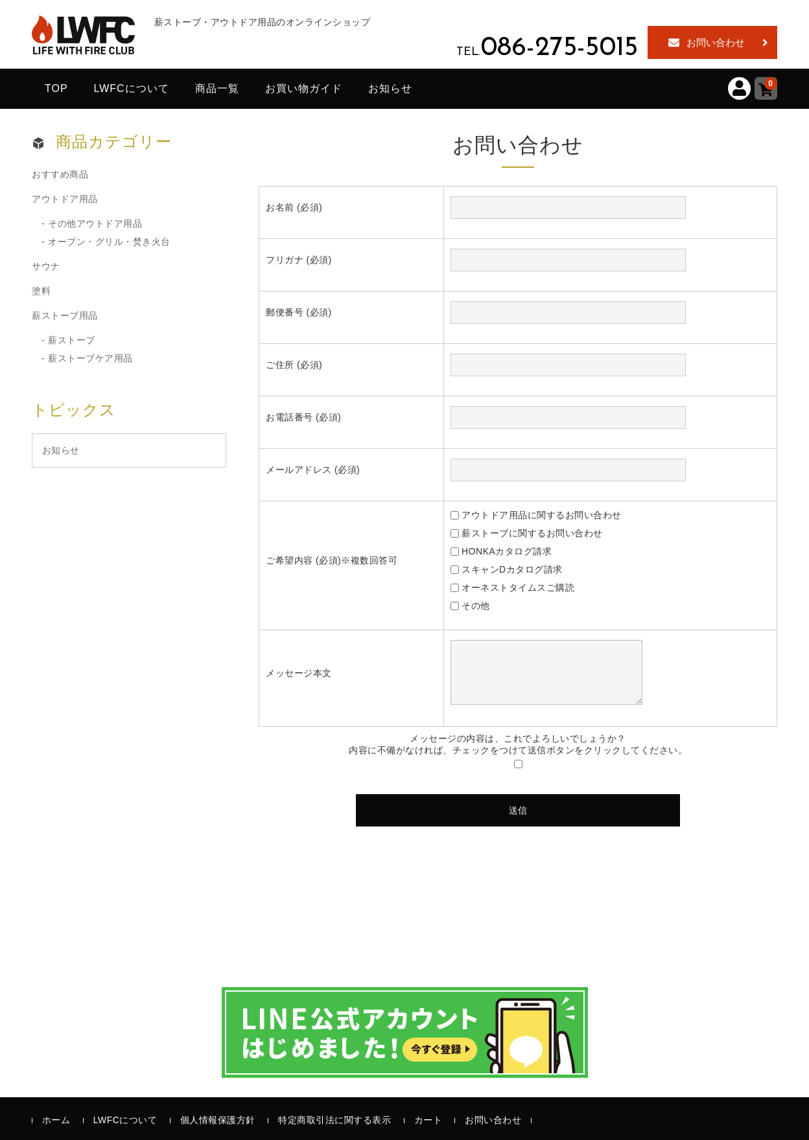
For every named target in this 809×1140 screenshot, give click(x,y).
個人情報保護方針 (217, 1120)
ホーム (56, 1120)
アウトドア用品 (65, 199)
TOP (56, 88)
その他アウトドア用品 (95, 223)
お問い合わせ (715, 42)
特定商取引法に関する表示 (334, 1120)
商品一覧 (217, 88)
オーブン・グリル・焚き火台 (109, 241)
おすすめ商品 (60, 174)
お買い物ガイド (303, 88)
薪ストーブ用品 (65, 315)
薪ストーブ (71, 340)
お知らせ (390, 88)
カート (428, 1120)
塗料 (41, 291)
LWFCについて (131, 88)
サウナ (46, 266)
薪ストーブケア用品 (90, 358)
